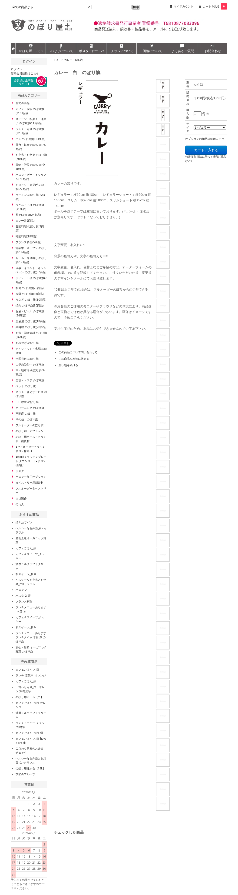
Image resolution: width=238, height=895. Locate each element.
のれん (20, 504)
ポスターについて (92, 51)
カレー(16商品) (73, 60)
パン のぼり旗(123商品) (30, 139)
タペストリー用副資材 (29, 483)
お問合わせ (213, 51)
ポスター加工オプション (31, 477)
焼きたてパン (24, 522)
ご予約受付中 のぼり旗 (30, 364)
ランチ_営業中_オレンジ (31, 675)
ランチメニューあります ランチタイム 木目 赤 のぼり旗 (31, 637)
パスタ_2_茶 (23, 596)
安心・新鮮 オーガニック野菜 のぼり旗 (31, 649)
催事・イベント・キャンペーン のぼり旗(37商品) (31, 270)
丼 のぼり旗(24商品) (28, 215)
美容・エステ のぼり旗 (30, 380)
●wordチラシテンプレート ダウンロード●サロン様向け (31, 461)
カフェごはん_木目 (27, 670)
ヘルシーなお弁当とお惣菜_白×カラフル (31, 582)
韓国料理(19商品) (26, 236)
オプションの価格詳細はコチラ (204, 139)
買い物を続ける (68, 365)
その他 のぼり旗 (27, 419)
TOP (57, 60)
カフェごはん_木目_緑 (29, 733)
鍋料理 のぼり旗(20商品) (31, 327)
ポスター (21, 471)
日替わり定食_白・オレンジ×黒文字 (30, 689)
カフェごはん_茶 (26, 548)
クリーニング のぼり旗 (30, 408)
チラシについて (122, 51)
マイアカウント (183, 6)
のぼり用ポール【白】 (29, 697)
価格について (152, 51)
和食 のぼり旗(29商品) (29, 288)
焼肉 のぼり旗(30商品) (29, 305)
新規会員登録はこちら (25, 73)
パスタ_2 (21, 590)
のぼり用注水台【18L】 (30, 768)
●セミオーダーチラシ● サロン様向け (30, 449)
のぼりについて (61, 51)
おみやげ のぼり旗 (27, 343)
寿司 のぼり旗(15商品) (29, 294)
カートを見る (215, 6)
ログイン (16, 69)
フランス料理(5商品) (28, 242)
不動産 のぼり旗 (26, 414)
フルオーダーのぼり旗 (29, 425)
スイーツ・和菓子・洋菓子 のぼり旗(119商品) (31, 121)
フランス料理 (24, 601)
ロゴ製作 (21, 498)
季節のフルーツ (25, 774)
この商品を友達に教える (74, 359)
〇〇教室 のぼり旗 (27, 402)
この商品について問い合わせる (78, 352)
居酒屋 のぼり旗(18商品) (31, 321)
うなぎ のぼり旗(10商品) (31, 300)
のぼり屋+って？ (31, 51)
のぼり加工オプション (29, 431)
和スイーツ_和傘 (26, 574)
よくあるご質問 (182, 51)
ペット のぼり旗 (26, 386)
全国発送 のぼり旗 (27, 359)
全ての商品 (23, 103)
